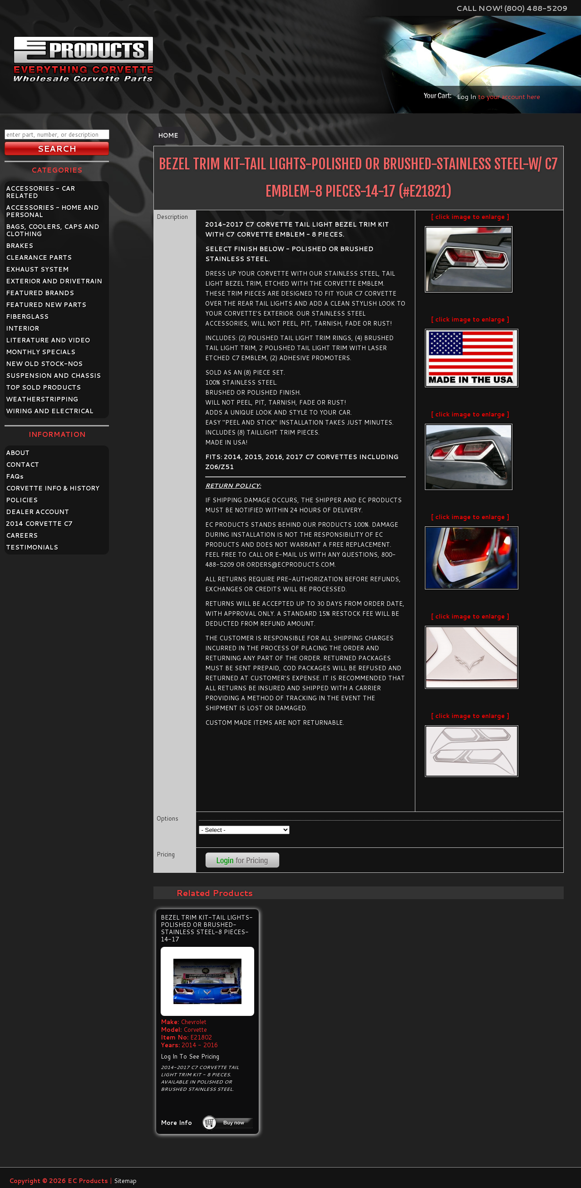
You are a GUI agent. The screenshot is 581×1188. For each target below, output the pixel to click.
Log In (466, 96)
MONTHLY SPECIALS (40, 352)
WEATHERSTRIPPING (42, 399)
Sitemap (125, 1181)
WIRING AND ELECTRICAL (50, 411)
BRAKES (19, 246)
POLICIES (22, 500)
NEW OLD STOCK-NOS (44, 364)
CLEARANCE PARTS (39, 257)
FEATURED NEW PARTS (46, 305)
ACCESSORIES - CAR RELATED (40, 192)
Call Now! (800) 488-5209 (511, 8)
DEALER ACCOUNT (37, 512)
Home (168, 135)
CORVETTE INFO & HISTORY (52, 488)
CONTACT (22, 464)
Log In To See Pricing (190, 1056)
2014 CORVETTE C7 (39, 524)
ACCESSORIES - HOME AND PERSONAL (52, 211)
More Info (176, 1123)
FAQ (15, 476)
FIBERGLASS (27, 316)
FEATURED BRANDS (40, 293)
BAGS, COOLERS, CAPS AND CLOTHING (52, 230)
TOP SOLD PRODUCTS (43, 387)
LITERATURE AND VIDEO (48, 340)
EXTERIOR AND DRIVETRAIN (54, 281)
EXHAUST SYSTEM (37, 269)
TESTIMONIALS (32, 547)
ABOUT (18, 453)
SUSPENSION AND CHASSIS (53, 375)
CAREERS (22, 535)
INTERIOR (22, 328)
